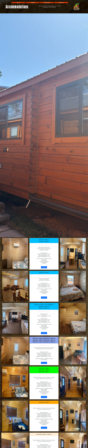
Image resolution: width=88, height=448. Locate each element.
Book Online (44, 267)
